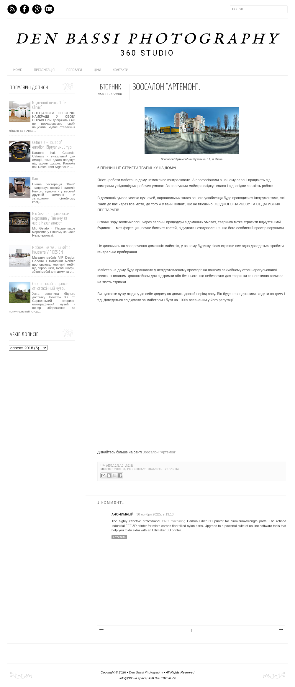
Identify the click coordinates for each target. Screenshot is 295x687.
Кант (36, 179)
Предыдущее (281, 629)
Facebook (24, 9)
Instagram (49, 9)
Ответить (119, 537)
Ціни (97, 69)
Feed (12, 9)
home (17, 69)
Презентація (44, 69)
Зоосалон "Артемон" (159, 452)
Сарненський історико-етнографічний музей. (50, 286)
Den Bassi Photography (147, 39)
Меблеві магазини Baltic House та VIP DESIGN (51, 249)
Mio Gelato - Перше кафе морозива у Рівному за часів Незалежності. (50, 218)
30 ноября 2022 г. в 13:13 (154, 514)
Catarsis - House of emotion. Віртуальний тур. (52, 144)
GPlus (37, 9)
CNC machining (174, 521)
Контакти (120, 69)
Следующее (101, 629)
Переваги (74, 69)
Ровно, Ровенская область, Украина (146, 469)
